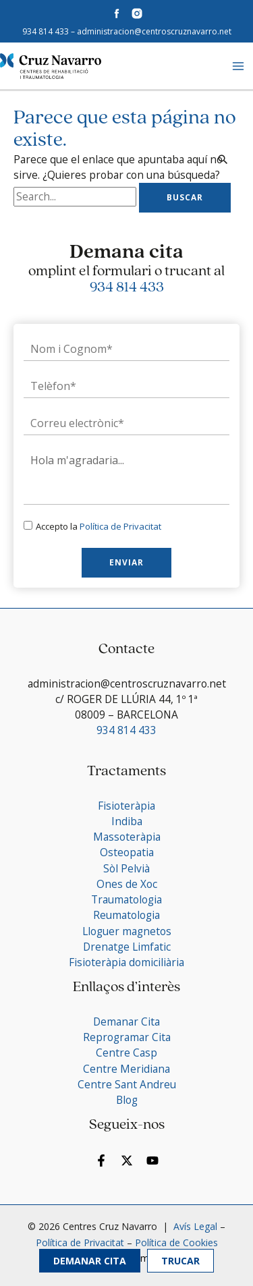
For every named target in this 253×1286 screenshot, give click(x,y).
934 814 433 (45, 31)
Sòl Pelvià (126, 868)
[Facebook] (101, 1160)
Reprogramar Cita (127, 1037)
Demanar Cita (89, 1260)
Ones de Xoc (126, 883)
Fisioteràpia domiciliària (126, 962)
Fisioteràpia (126, 805)
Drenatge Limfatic (127, 946)
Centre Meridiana (126, 1068)
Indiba (126, 821)
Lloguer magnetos (126, 931)
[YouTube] (152, 1160)
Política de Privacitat (120, 526)
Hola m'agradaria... (126, 475)
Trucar (180, 1260)
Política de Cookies (176, 1242)
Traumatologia (126, 899)
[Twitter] (127, 1160)
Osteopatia (127, 852)
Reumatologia (126, 914)
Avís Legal (194, 1226)
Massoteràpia (127, 836)
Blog (127, 1099)
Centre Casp (126, 1052)
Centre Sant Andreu (127, 1084)
